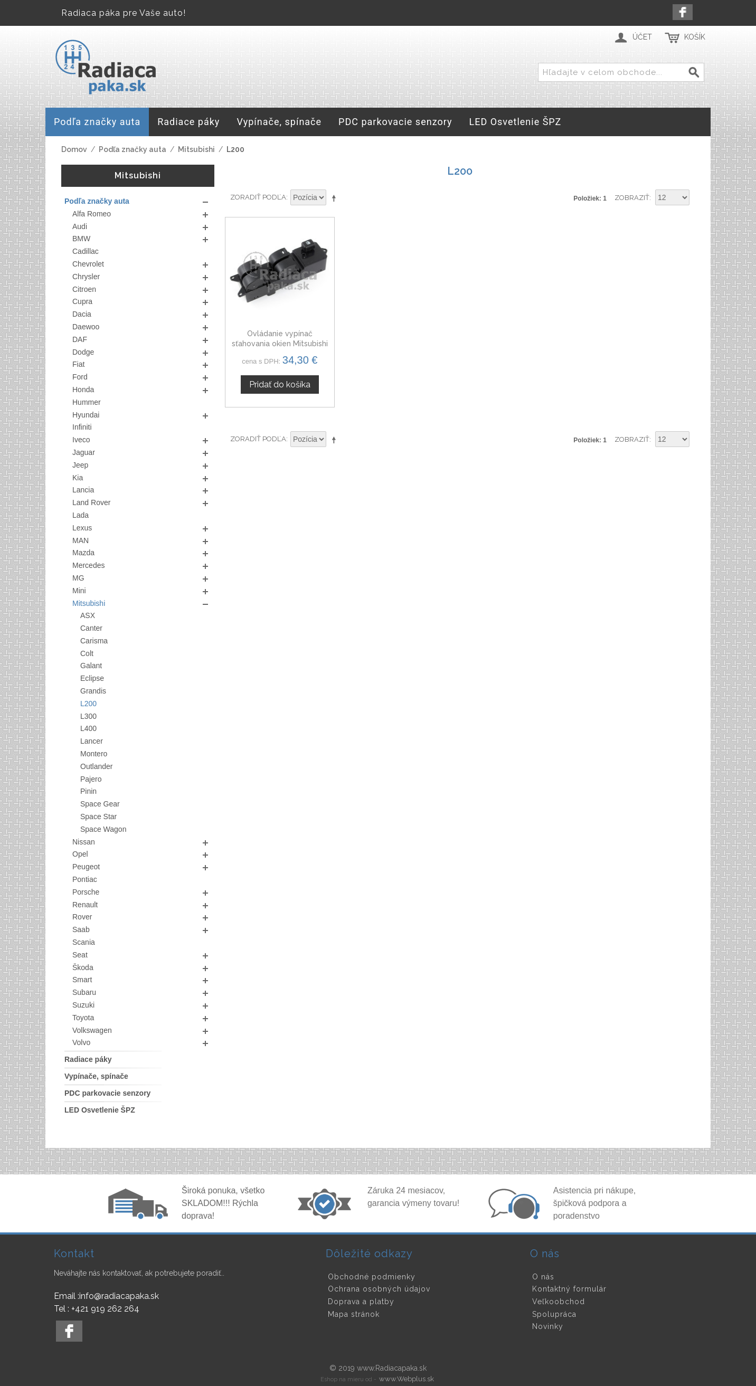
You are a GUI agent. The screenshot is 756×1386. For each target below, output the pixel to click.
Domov (74, 149)
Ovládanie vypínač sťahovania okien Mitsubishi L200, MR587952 (280, 343)
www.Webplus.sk (406, 1379)
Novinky (547, 1326)
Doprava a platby (361, 1301)
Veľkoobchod (558, 1301)
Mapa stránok (354, 1314)
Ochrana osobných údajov (379, 1289)
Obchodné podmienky (371, 1277)
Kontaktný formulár (569, 1289)
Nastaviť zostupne (336, 198)
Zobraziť (632, 198)
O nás (543, 1277)
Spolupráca (554, 1314)
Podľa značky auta (132, 149)
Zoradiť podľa (258, 197)
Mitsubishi (196, 149)
